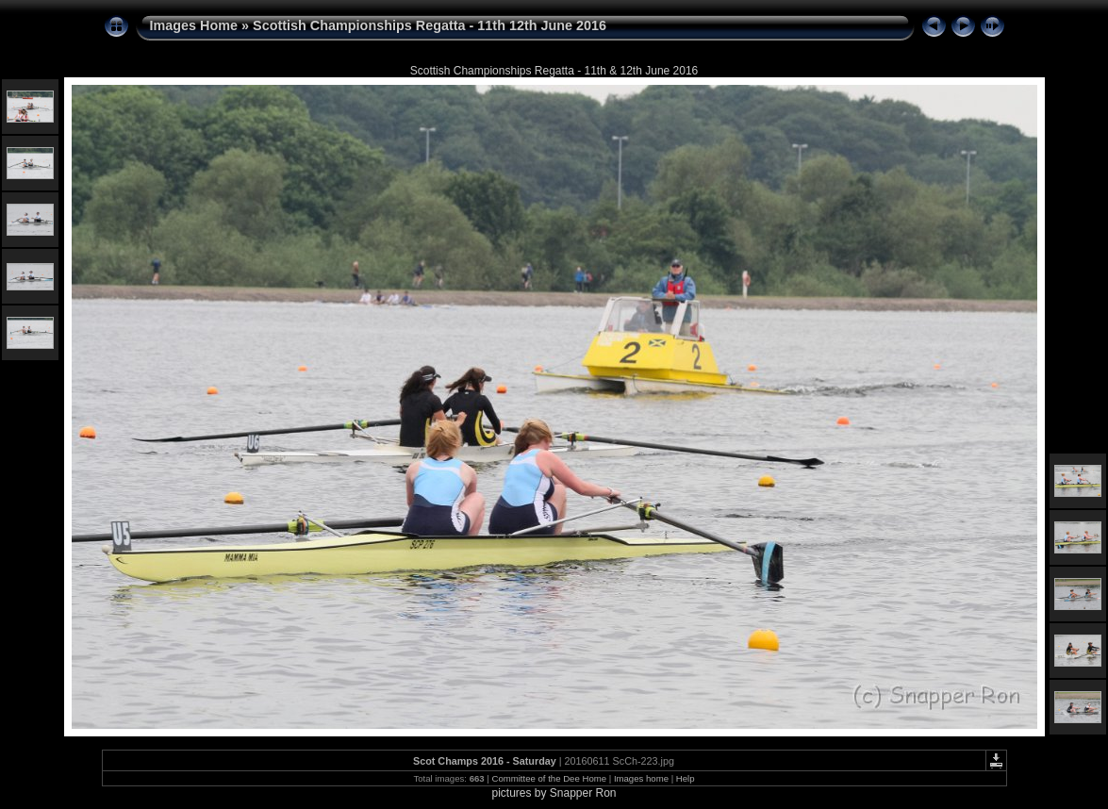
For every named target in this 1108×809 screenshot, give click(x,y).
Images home (641, 778)
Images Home (194, 25)
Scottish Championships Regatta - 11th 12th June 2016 (429, 25)
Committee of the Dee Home (548, 778)
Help (685, 778)
